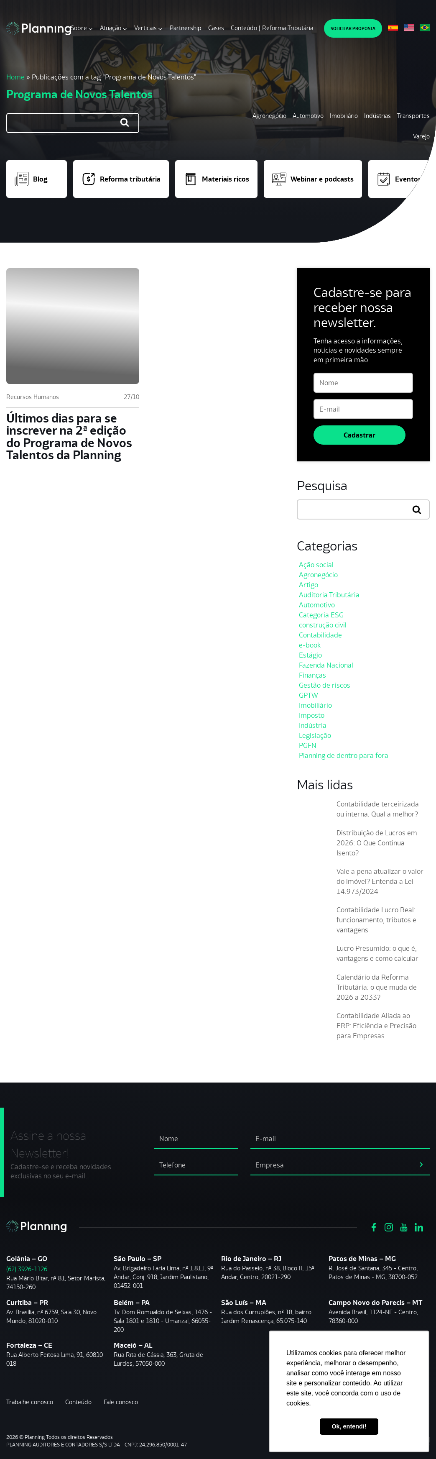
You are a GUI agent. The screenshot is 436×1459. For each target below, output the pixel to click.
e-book (310, 645)
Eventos (399, 179)
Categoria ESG (321, 615)
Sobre (79, 27)
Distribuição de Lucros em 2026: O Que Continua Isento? (377, 843)
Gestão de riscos (324, 685)
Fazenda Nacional (326, 665)
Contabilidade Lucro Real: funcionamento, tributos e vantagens (376, 920)
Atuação (110, 27)
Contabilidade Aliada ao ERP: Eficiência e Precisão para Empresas (376, 1025)
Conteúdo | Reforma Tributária (272, 27)
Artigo (308, 585)
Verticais (145, 27)
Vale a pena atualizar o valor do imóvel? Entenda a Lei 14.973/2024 (380, 881)
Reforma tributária (121, 179)
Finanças (312, 675)
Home (15, 77)
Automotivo (308, 115)
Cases (216, 27)
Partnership (185, 27)
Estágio (310, 655)
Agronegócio (269, 115)
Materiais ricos (216, 179)
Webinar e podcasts (313, 179)
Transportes (413, 115)
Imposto (311, 715)
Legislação (315, 735)
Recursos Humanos (32, 396)
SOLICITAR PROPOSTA (353, 28)
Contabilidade (320, 635)
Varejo (421, 136)
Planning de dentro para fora (343, 755)
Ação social (316, 565)
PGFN (307, 745)
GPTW (308, 695)
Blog (31, 179)
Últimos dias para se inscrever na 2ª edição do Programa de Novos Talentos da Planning (69, 436)
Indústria (312, 725)
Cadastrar (359, 435)
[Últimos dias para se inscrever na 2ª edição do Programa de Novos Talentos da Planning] (72, 326)
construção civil (323, 625)
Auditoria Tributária (329, 595)
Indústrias (377, 115)
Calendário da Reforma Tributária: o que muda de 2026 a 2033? (377, 987)
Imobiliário (344, 115)
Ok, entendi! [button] (348, 1426)
